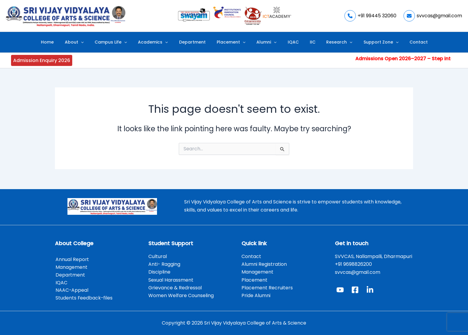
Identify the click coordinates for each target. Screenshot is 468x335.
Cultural (158, 255)
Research (324, 42)
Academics (164, 42)
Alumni (264, 42)
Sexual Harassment (170, 279)
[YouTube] (340, 289)
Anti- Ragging (164, 263)
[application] (101, 42)
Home (71, 42)
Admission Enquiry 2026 (41, 60)
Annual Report (72, 258)
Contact (394, 42)
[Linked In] (370, 289)
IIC (301, 42)
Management (71, 266)
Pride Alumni (255, 294)
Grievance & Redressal (175, 286)
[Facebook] (355, 289)
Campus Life (126, 42)
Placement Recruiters (267, 286)
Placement (233, 42)
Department (199, 42)
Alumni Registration (264, 263)
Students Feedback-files (84, 297)
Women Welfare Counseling (181, 294)
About (94, 42)
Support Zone (360, 42)
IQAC (286, 42)
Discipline (159, 271)
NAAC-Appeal (71, 289)
